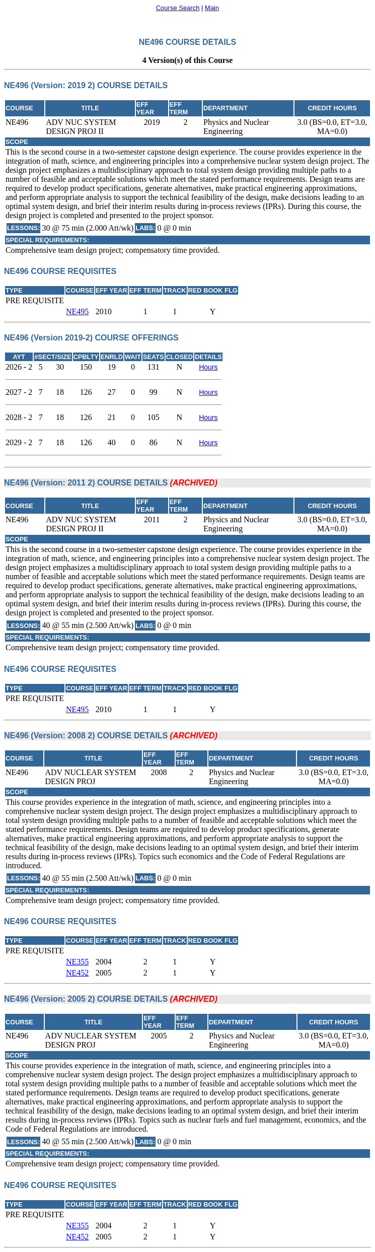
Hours (208, 367)
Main (212, 8)
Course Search (178, 8)
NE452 (77, 972)
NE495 (77, 311)
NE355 (77, 961)
